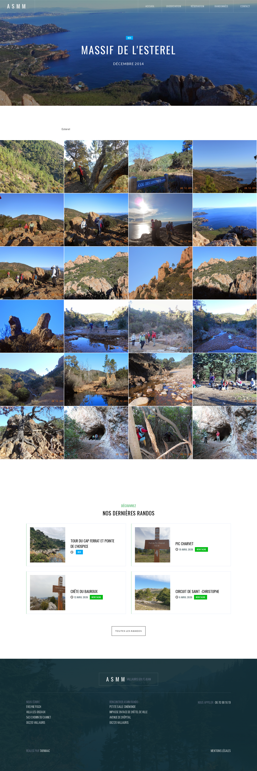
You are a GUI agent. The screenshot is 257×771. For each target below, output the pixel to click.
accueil (150, 6)
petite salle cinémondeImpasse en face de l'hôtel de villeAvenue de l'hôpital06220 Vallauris (128, 715)
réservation (197, 6)
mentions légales (221, 751)
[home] (17, 6)
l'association (173, 6)
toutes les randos (128, 631)
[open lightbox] (32, 166)
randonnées (221, 6)
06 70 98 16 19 (223, 702)
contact (245, 6)
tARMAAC (45, 751)
